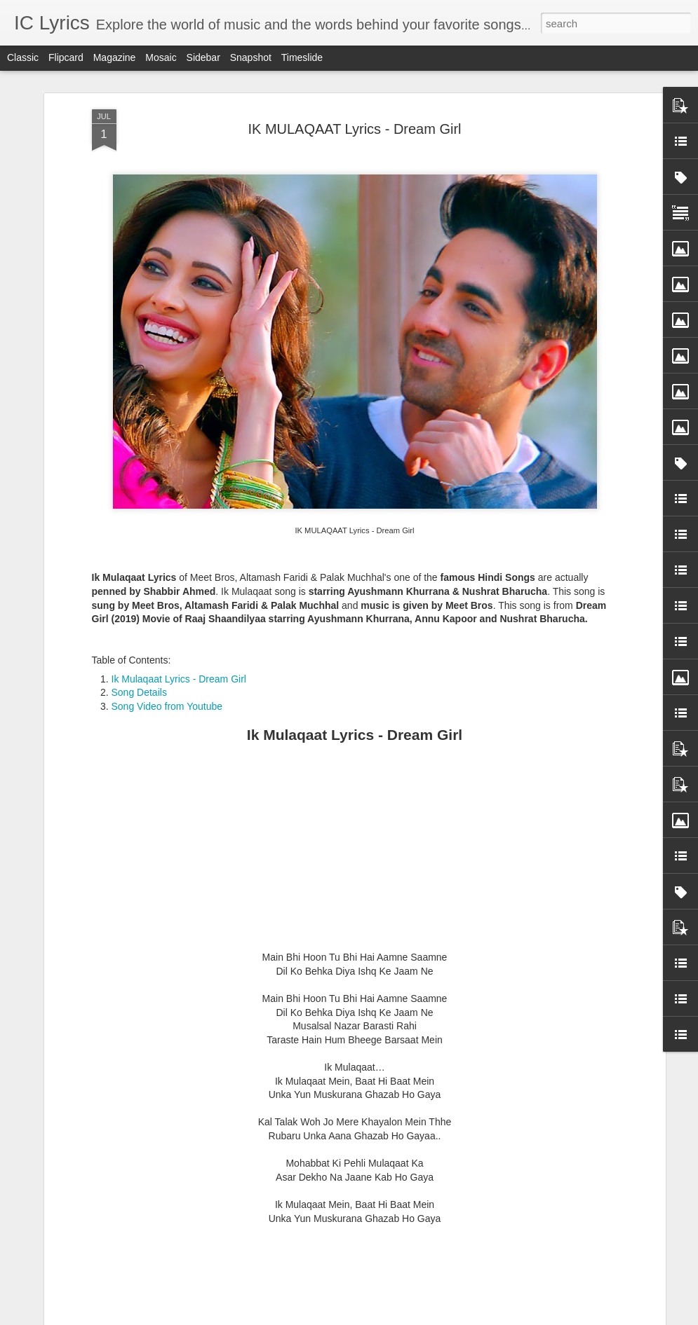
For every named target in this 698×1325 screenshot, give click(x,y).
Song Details (139, 602)
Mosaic (160, 57)
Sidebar (203, 57)
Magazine (114, 57)
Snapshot (250, 57)
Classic (23, 57)
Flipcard (65, 57)
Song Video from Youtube (167, 616)
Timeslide (302, 57)
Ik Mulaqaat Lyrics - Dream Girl (179, 588)
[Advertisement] (354, 763)
